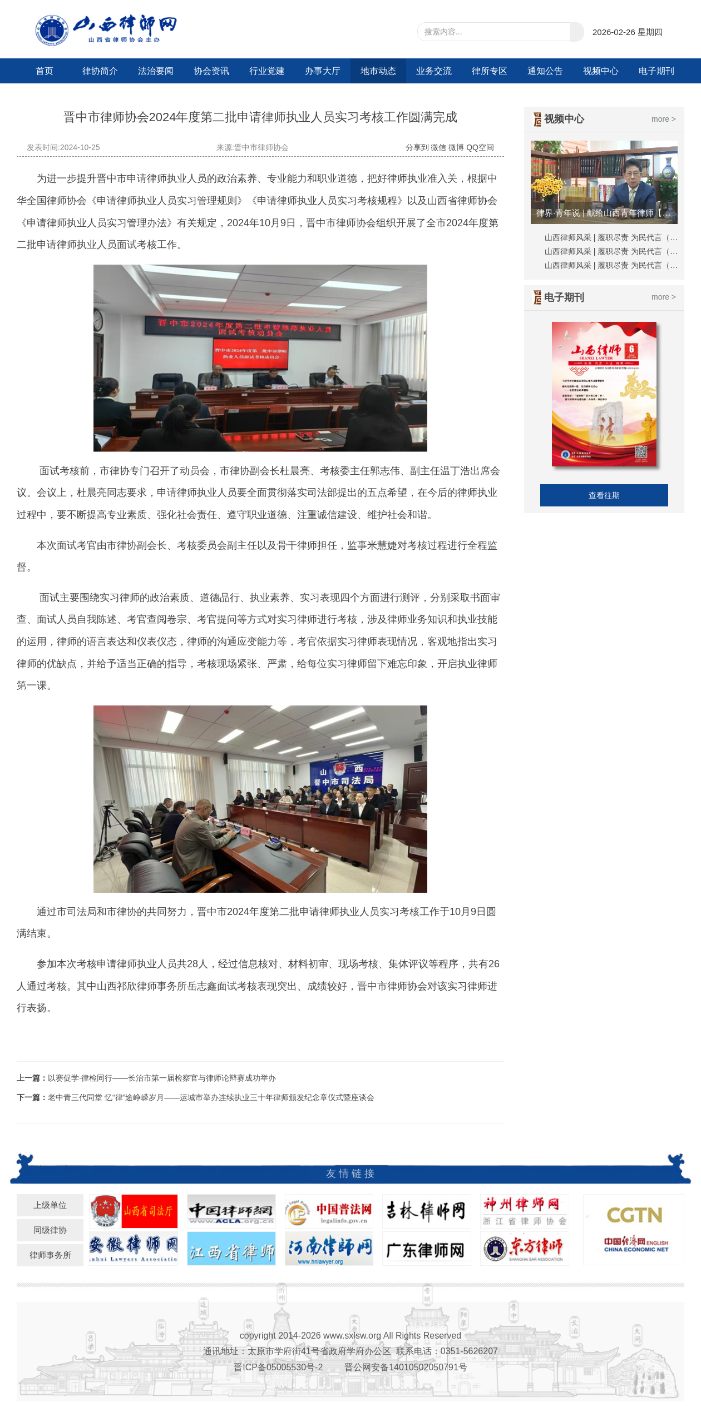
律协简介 (100, 71)
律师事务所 (50, 1255)
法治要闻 (156, 71)
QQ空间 (480, 147)
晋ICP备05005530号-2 (278, 1367)
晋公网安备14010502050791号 (405, 1367)
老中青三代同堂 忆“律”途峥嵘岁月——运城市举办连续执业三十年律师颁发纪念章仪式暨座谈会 (211, 1097)
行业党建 (267, 71)
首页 (44, 71)
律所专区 (489, 71)
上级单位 (50, 1205)
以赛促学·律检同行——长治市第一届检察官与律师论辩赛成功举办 (162, 1077)
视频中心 (601, 71)
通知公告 (545, 71)
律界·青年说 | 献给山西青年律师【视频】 (605, 212)
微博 (456, 147)
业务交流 (434, 71)
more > (663, 119)
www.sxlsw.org (352, 1335)
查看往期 (604, 495)
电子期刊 (656, 71)
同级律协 (50, 1230)
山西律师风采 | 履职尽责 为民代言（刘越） (619, 265)
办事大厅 (322, 71)
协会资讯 (211, 71)
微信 (438, 147)
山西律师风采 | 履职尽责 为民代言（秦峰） (619, 237)
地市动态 (378, 71)
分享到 (417, 147)
